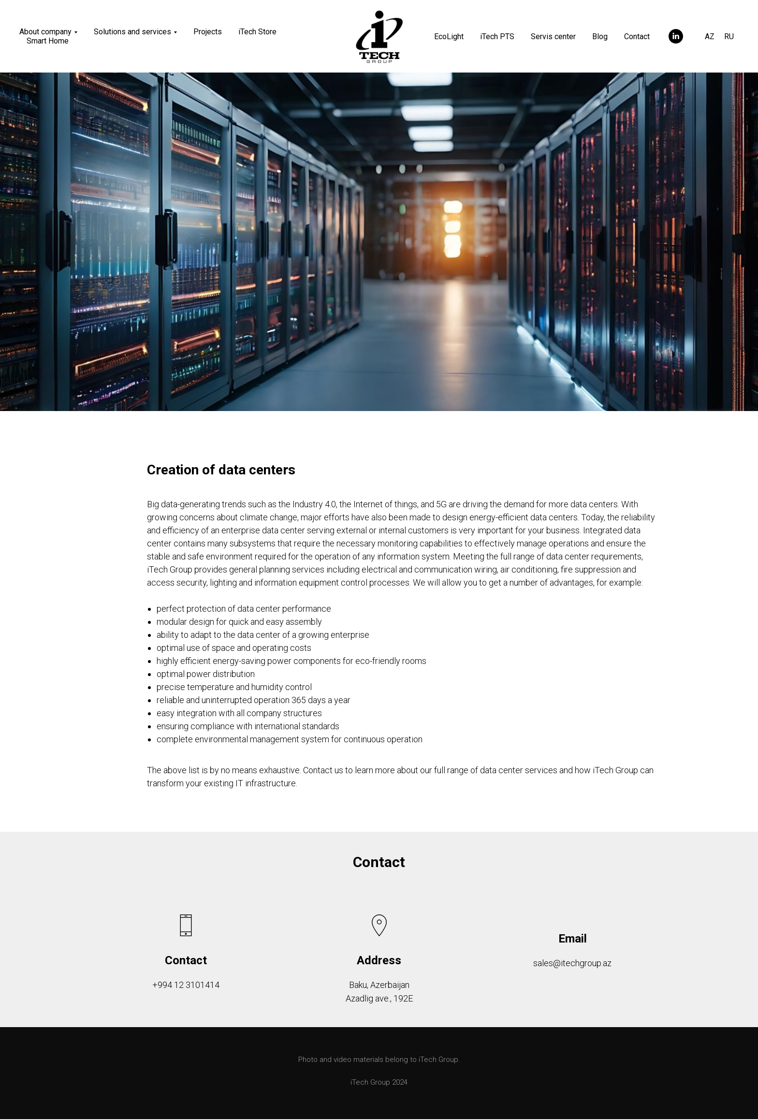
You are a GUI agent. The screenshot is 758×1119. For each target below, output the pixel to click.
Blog (600, 36)
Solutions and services (132, 31)
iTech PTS (497, 36)
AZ (709, 36)
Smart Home (48, 40)
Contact (637, 36)
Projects (207, 31)
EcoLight (449, 36)
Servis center (553, 36)
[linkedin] (676, 36)
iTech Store (257, 31)
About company (45, 31)
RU (729, 36)
